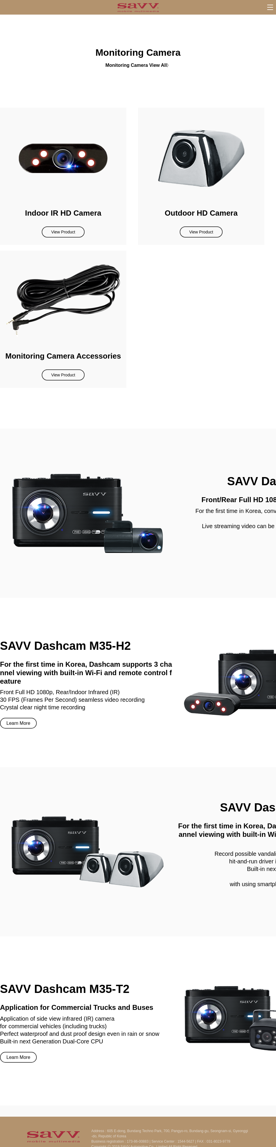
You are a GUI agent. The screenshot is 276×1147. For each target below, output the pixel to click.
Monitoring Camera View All (136, 65)
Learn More (18, 723)
